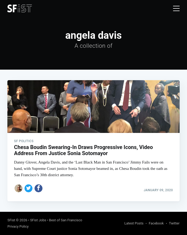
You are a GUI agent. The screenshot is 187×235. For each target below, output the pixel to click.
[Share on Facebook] (38, 188)
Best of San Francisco (65, 220)
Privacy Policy (17, 226)
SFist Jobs (38, 220)
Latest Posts (133, 223)
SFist (11, 220)
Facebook (156, 223)
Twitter (174, 223)
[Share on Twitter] (28, 188)
